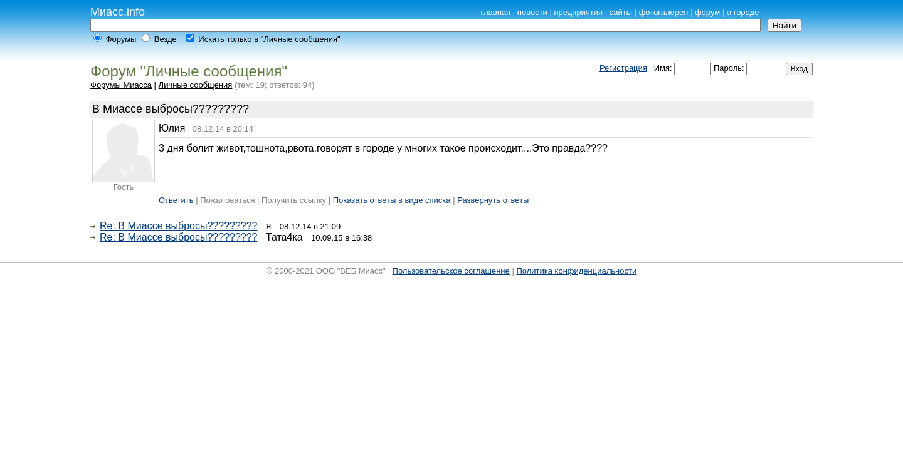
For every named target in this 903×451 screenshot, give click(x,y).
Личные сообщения (196, 85)
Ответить (176, 200)
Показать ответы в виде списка (392, 200)
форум (707, 12)
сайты (621, 12)
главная (495, 12)
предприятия (578, 12)
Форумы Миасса (121, 85)
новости (532, 12)
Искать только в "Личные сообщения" (269, 39)
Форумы (121, 39)
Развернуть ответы (493, 200)
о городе (743, 12)
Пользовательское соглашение (451, 271)
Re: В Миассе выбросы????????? (179, 225)
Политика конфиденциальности (576, 271)
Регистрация (623, 68)
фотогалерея (664, 12)
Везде (165, 39)
